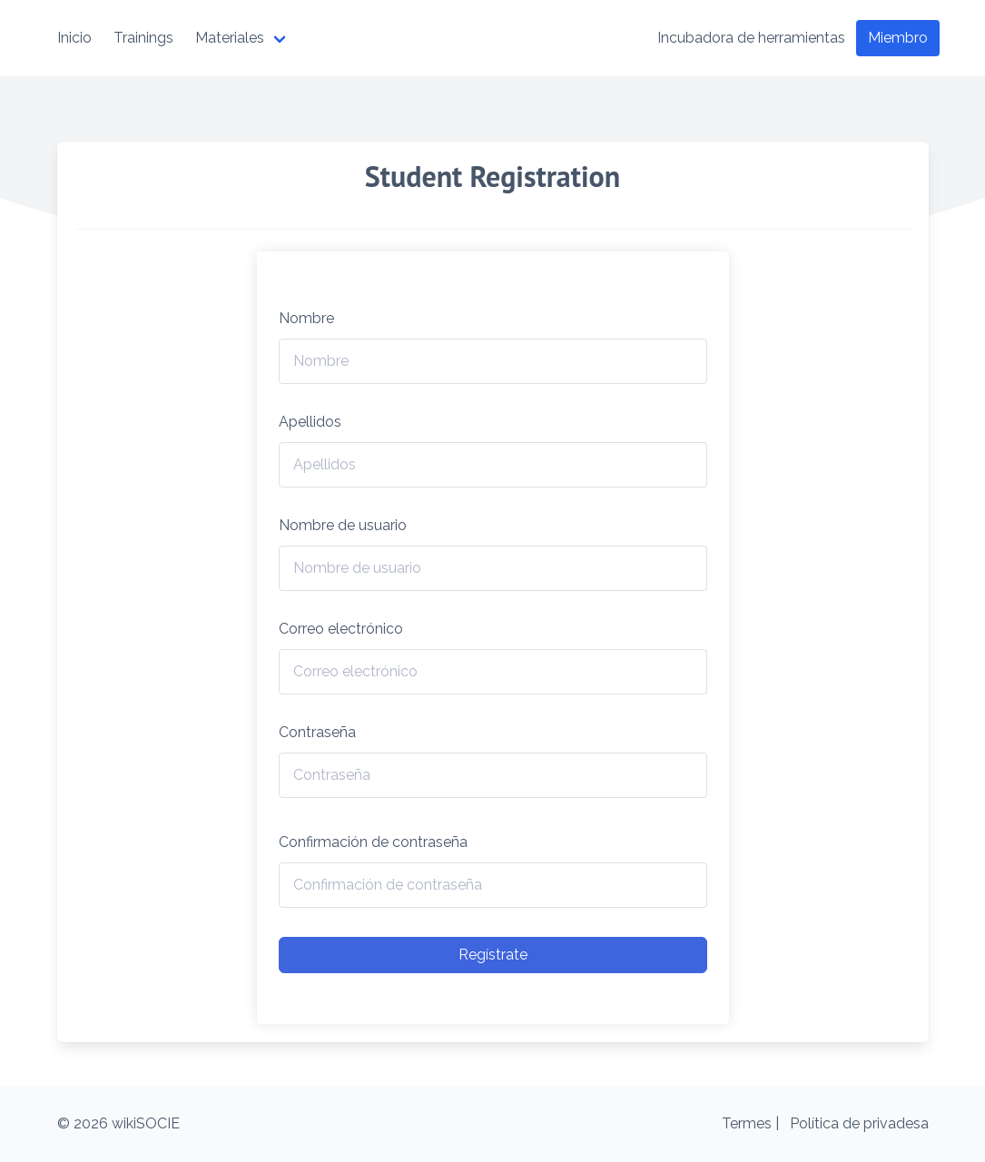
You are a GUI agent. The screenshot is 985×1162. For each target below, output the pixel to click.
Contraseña (317, 732)
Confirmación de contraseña (373, 842)
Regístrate (492, 954)
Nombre (306, 318)
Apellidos (310, 421)
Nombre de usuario (343, 525)
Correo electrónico (341, 628)
